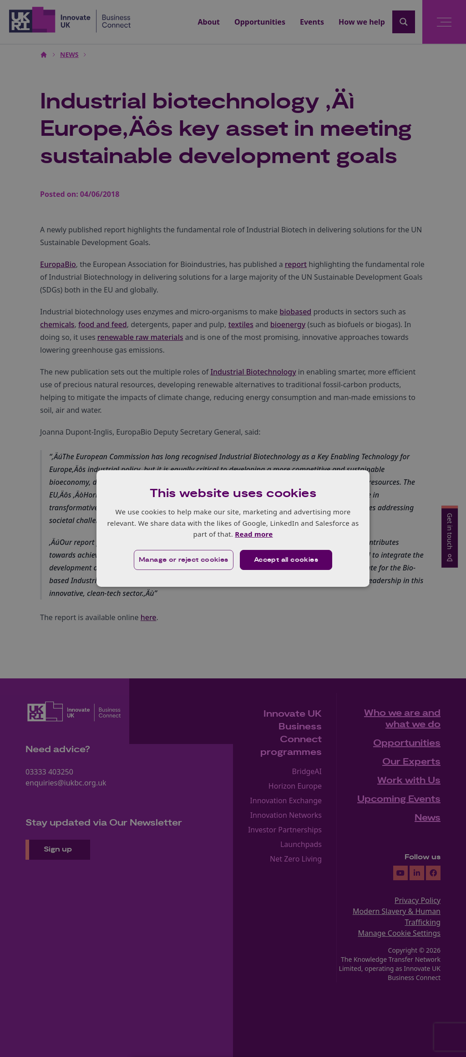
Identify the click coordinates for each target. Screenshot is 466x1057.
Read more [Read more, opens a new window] (254, 534)
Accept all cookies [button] (286, 560)
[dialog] (233, 528)
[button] (184, 560)
